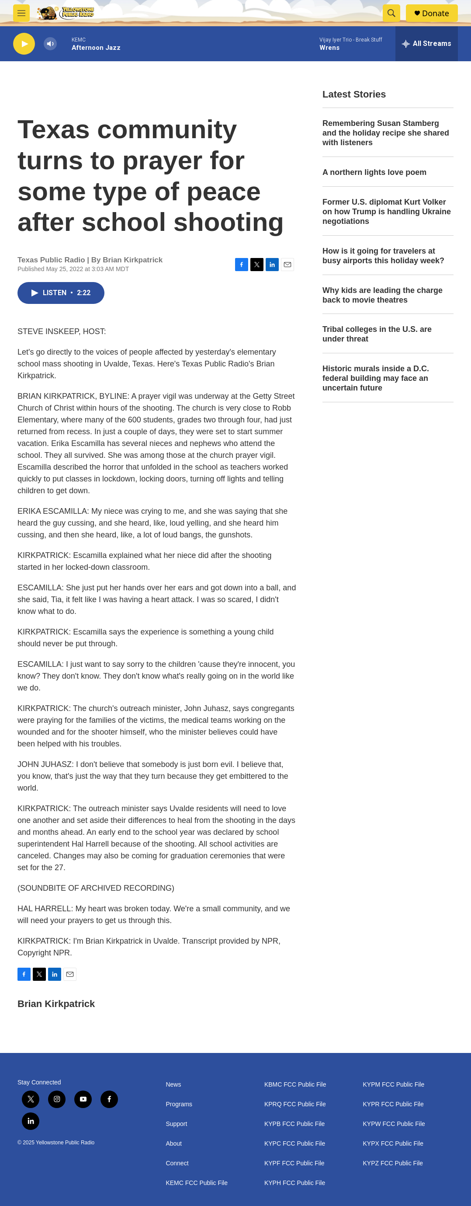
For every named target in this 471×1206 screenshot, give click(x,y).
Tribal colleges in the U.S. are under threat (377, 334)
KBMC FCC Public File (295, 1084)
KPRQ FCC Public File (295, 1104)
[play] (24, 44)
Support (176, 1124)
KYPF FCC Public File (294, 1163)
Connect (177, 1163)
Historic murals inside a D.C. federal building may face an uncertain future (375, 378)
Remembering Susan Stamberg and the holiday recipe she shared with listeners (385, 133)
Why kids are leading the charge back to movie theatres (382, 295)
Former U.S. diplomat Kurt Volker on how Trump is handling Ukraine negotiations (386, 212)
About (174, 1143)
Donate (435, 13)
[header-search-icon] (391, 13)
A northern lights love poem (374, 172)
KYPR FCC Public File (393, 1104)
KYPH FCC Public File (294, 1183)
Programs (179, 1104)
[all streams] (426, 43)
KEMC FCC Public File (197, 1183)
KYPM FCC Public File (393, 1084)
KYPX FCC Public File (393, 1143)
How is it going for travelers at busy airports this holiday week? (383, 256)
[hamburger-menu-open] (21, 13)
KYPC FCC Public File (294, 1143)
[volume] (50, 44)
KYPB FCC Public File (294, 1124)
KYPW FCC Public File (394, 1124)
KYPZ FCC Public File (393, 1163)
